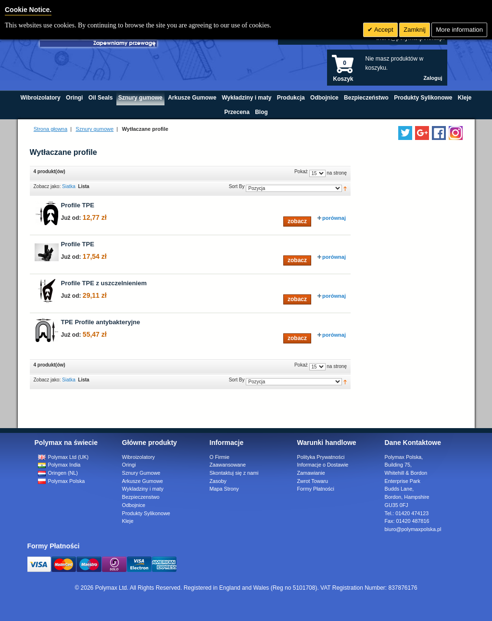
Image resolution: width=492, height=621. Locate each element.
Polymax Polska (61, 481)
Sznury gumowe (95, 129)
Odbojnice (134, 505)
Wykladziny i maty (143, 489)
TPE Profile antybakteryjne (100, 322)
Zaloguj (432, 78)
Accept (383, 29)
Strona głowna (50, 129)
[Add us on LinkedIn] (422, 133)
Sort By (237, 186)
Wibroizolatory (138, 457)
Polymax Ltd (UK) (63, 457)
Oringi (129, 465)
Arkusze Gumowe (142, 481)
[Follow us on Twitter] (405, 133)
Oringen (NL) (58, 473)
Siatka (69, 186)
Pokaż (301, 171)
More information (459, 29)
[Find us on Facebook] (439, 133)
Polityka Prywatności (321, 457)
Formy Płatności (315, 489)
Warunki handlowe (326, 442)
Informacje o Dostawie (323, 465)
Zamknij (415, 29)
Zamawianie (311, 473)
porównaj (331, 218)
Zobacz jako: (47, 186)
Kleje (128, 521)
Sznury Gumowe (141, 473)
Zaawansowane (228, 465)
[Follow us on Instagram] (456, 133)
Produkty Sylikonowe (146, 513)
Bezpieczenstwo (141, 497)
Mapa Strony (224, 489)
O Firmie (219, 457)
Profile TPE (77, 205)
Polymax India (59, 465)
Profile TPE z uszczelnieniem (104, 283)
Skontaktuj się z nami (234, 473)
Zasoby (218, 481)
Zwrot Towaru (312, 481)
